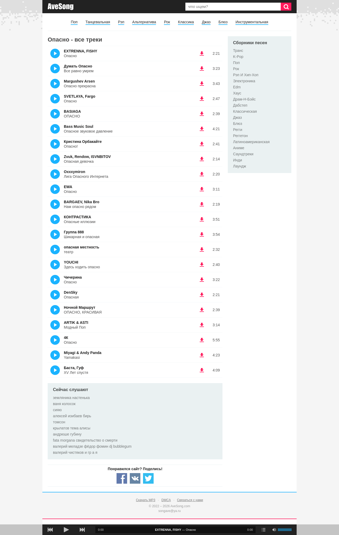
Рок (167, 22)
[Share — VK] (135, 478)
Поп (74, 22)
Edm (237, 87)
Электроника (244, 81)
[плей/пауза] (66, 529)
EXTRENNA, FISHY (80, 51)
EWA (68, 187)
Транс (238, 50)
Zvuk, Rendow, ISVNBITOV (87, 157)
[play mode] (263, 529)
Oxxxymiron (74, 172)
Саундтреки (243, 154)
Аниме (238, 148)
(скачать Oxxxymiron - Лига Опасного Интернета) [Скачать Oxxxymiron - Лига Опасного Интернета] (202, 174)
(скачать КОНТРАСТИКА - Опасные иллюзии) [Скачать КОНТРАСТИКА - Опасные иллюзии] (202, 219)
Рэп (121, 22)
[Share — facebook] (122, 478)
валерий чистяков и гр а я (75, 452)
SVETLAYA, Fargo (79, 96)
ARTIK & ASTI (76, 322)
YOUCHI (71, 262)
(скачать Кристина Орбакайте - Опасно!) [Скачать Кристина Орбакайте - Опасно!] (202, 144)
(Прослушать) (55, 53)
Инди (237, 160)
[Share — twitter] (148, 478)
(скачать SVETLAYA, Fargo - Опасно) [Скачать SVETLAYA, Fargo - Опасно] (202, 98)
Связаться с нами (190, 500)
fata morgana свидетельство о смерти (85, 440)
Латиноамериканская (251, 142)
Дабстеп (240, 105)
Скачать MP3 (145, 500)
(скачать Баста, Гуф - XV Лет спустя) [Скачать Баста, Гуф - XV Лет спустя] (202, 370)
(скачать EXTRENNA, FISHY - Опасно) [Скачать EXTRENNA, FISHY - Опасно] (202, 53)
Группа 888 (74, 232)
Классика (186, 22)
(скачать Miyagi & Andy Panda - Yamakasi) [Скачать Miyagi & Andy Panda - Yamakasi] (202, 355)
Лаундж (239, 166)
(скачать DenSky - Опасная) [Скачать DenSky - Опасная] (202, 295)
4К (66, 337)
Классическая (245, 111)
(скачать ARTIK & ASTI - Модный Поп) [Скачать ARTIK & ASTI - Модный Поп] (202, 325)
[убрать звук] (274, 529)
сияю (57, 410)
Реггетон (240, 136)
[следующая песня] (82, 529)
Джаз (206, 22)
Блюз (223, 22)
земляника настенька (71, 398)
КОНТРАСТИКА (77, 217)
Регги (237, 130)
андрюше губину (67, 434)
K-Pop (238, 57)
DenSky (70, 292)
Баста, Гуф (74, 368)
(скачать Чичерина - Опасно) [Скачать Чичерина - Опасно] (202, 279)
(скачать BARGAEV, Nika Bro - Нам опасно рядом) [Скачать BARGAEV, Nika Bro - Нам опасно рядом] (202, 204)
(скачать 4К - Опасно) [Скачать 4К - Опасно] (202, 340)
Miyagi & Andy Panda (82, 353)
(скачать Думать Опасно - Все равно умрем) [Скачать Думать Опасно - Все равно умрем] (202, 68)
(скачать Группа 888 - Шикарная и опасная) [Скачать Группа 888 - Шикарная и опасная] (202, 234)
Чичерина (73, 277)
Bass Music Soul (78, 126)
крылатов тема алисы (71, 428)
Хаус (237, 93)
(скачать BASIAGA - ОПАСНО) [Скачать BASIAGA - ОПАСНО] (202, 114)
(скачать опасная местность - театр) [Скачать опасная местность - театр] (202, 249)
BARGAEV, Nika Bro (81, 202)
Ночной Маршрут (79, 307)
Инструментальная (251, 22)
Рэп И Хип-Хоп (245, 75)
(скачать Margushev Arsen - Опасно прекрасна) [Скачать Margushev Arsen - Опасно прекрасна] (202, 83)
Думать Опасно (78, 66)
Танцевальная (98, 22)
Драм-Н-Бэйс (244, 99)
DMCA (166, 500)
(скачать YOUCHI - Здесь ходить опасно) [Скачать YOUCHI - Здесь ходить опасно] (202, 264)
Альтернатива (144, 22)
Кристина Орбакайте (83, 141)
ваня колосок (64, 404)
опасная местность (81, 247)
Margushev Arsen (79, 81)
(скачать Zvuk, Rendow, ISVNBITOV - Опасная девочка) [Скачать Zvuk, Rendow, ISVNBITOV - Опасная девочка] (202, 159)
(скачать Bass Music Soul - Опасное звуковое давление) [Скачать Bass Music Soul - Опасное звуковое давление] (202, 129)
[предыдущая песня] (50, 529)
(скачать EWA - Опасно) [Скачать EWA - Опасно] (202, 189)
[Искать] (286, 7)
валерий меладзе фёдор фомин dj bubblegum (92, 446)
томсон (59, 422)
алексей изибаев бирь (72, 416)
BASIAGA (72, 111)
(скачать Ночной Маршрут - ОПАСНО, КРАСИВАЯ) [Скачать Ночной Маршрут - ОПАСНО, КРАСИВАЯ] (202, 310)
